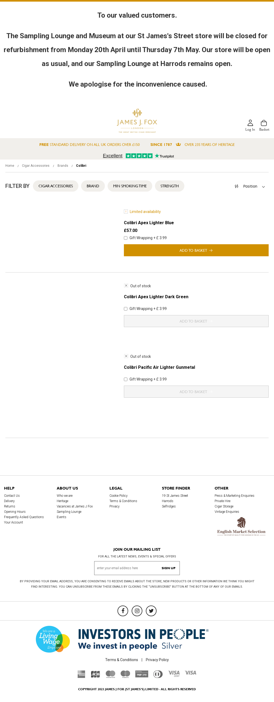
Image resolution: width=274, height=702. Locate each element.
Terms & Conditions (123, 501)
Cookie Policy (118, 496)
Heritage (62, 501)
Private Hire (222, 501)
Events (61, 517)
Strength (170, 186)
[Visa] (190, 673)
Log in (250, 129)
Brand (93, 186)
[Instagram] (137, 611)
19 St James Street (175, 496)
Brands (63, 166)
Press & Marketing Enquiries (234, 496)
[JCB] (95, 676)
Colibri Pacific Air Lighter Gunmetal (159, 367)
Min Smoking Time (130, 186)
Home (10, 166)
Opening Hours (15, 512)
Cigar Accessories (36, 166)
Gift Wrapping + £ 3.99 (145, 238)
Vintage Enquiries (227, 512)
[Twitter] (151, 611)
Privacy (114, 506)
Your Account (13, 522)
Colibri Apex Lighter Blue (149, 222)
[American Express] (81, 676)
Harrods (167, 501)
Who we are (65, 496)
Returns (9, 506)
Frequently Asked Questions (24, 517)
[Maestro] (125, 676)
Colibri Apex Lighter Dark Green (156, 296)
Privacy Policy (157, 660)
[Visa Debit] (174, 675)
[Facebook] (122, 611)
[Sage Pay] (141, 676)
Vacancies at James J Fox (75, 506)
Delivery (9, 501)
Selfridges (169, 506)
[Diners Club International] (158, 676)
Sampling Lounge (69, 512)
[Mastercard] (110, 676)
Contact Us (12, 496)
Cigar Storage (224, 506)
